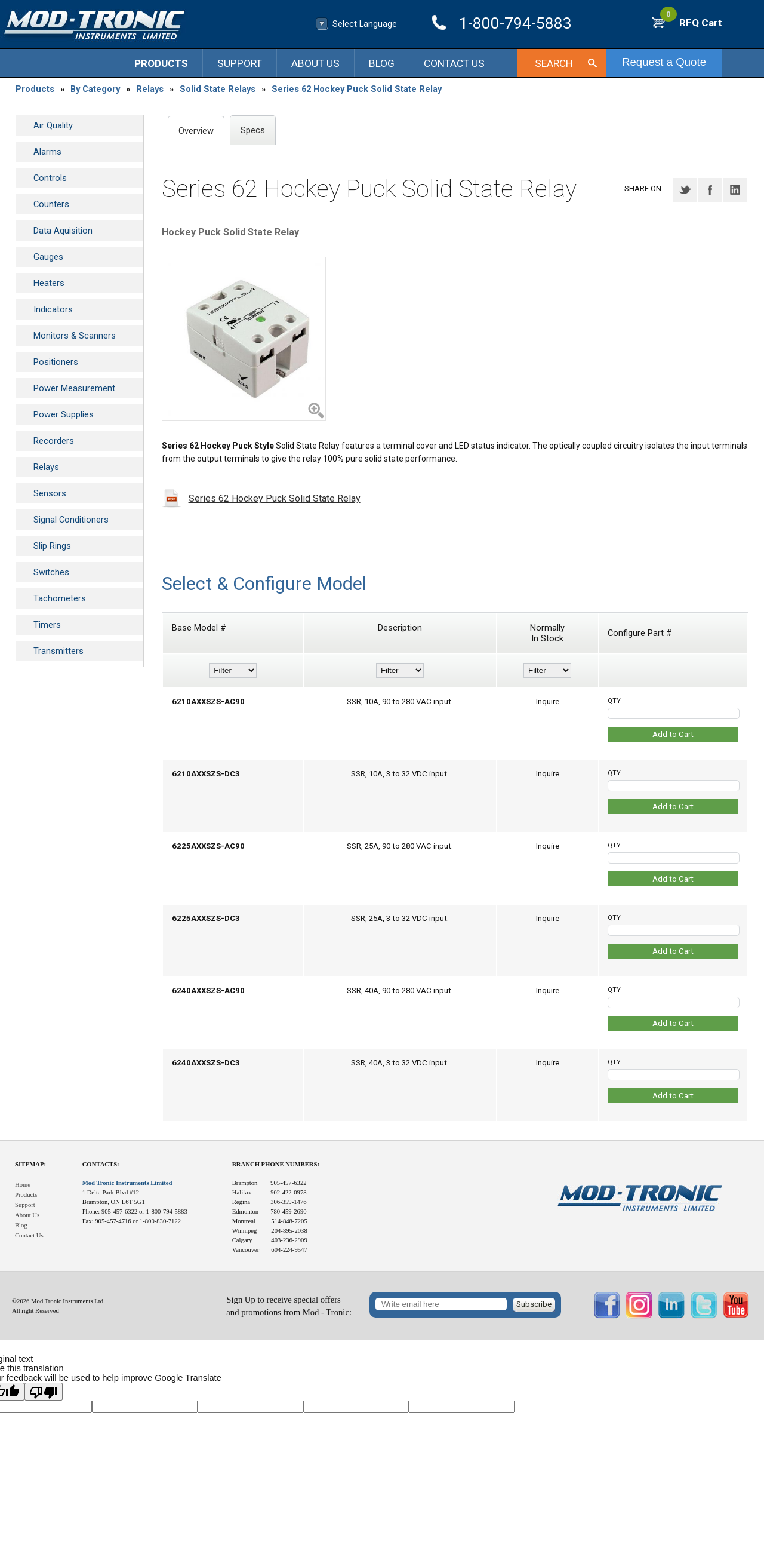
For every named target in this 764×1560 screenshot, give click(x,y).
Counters (51, 204)
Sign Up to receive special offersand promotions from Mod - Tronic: (289, 1306)
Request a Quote (664, 62)
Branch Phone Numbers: (275, 1164)
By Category (95, 89)
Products (161, 63)
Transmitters (58, 651)
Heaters (48, 283)
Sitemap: (30, 1164)
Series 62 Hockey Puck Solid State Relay (357, 89)
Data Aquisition (63, 230)
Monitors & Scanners (74, 335)
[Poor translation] (43, 1392)
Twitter (685, 190)
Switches (51, 572)
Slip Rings (52, 546)
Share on (642, 188)
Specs (253, 130)
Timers (47, 624)
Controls (50, 178)
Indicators (53, 309)
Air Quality (53, 125)
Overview (196, 130)
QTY (614, 701)
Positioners (55, 362)
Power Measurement (74, 388)
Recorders (53, 440)
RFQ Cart (691, 23)
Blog (382, 63)
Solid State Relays (217, 89)
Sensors (49, 493)
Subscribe (534, 1304)
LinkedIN (735, 190)
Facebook (710, 190)
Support (239, 63)
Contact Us (454, 63)
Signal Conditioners (71, 519)
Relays (150, 89)
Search (554, 63)
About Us (315, 63)
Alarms (47, 151)
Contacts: (100, 1164)
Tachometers (59, 598)
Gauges (48, 256)
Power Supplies (63, 414)
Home (22, 1184)
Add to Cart (673, 734)
